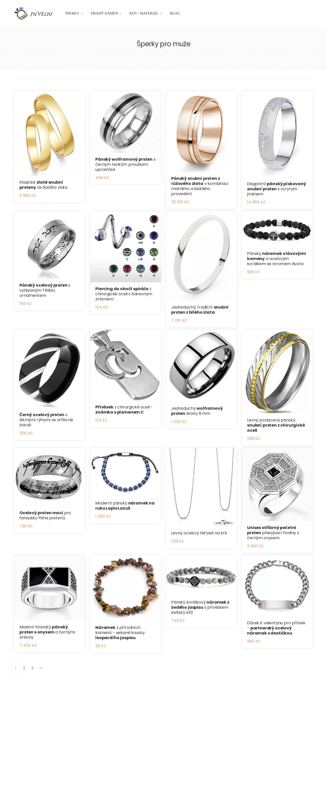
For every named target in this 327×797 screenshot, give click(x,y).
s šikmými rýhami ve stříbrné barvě (46, 420)
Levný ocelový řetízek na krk (199, 533)
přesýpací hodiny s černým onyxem (273, 533)
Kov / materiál (144, 13)
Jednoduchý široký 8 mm (197, 410)
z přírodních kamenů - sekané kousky (120, 633)
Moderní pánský (125, 505)
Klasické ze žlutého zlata (43, 184)
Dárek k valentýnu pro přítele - (276, 628)
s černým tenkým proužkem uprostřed (125, 164)
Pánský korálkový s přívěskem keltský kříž (200, 607)
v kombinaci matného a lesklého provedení (199, 186)
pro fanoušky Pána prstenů (45, 515)
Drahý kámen (104, 13)
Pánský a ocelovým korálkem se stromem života (276, 259)
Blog (175, 13)
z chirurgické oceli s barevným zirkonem (123, 294)
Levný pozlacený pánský (276, 425)
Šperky (72, 13)
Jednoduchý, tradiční (200, 309)
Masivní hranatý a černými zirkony (47, 632)
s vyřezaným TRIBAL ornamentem (44, 290)
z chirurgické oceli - (124, 409)
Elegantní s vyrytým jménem (276, 189)
